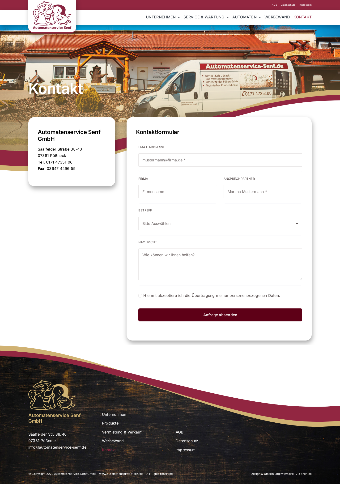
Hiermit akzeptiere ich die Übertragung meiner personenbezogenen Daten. (211, 295)
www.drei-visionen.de (296, 474)
